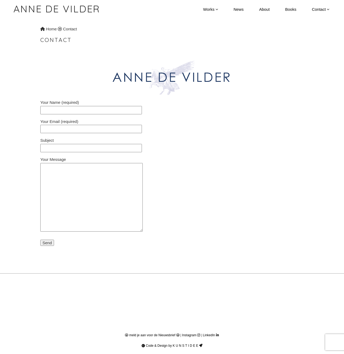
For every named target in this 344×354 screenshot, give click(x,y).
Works (210, 9)
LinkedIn (211, 335)
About (264, 9)
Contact (320, 9)
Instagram (191, 335)
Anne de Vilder (56, 9)
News (239, 9)
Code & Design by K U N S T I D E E (172, 346)
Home (48, 29)
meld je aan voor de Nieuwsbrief (152, 335)
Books (290, 9)
